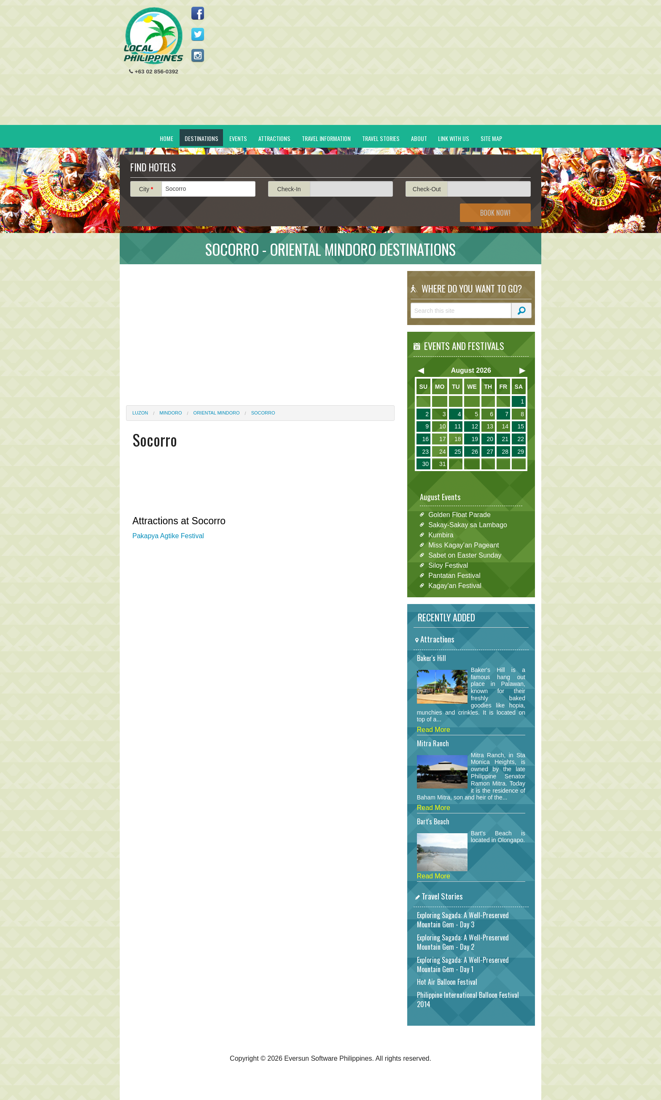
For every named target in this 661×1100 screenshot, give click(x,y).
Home (166, 138)
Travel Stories (381, 138)
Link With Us (453, 138)
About (419, 138)
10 (442, 426)
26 (474, 451)
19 (474, 439)
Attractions (274, 138)
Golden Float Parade (459, 514)
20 (489, 439)
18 (457, 439)
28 (505, 451)
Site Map (491, 138)
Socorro (263, 412)
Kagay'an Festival (454, 585)
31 (442, 464)
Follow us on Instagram (197, 55)
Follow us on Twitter (197, 34)
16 (425, 439)
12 (474, 426)
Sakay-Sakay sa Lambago (467, 524)
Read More (433, 729)
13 (489, 426)
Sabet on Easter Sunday (464, 554)
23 (425, 451)
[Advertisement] (381, 66)
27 (489, 451)
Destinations (201, 138)
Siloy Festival (448, 565)
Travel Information (326, 138)
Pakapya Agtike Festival (168, 535)
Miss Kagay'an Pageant (463, 544)
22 (520, 439)
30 (425, 464)
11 (457, 426)
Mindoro (170, 412)
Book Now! (495, 213)
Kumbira (441, 534)
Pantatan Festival (454, 575)
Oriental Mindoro (216, 412)
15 (520, 426)
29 (520, 451)
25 (457, 451)
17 (442, 439)
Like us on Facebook (197, 13)
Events (238, 138)
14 (505, 426)
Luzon (140, 412)
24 (442, 451)
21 (505, 439)
